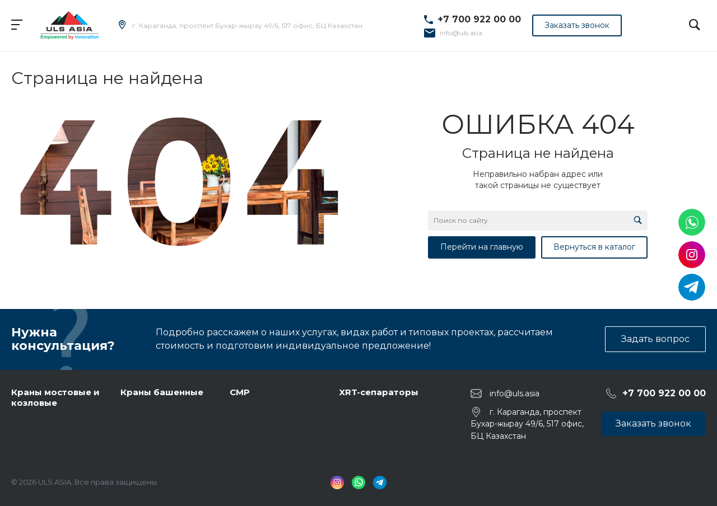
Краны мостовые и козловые (55, 398)
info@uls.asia (461, 33)
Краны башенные (161, 392)
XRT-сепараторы (378, 392)
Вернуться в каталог (594, 247)
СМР (240, 392)
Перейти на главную (481, 247)
